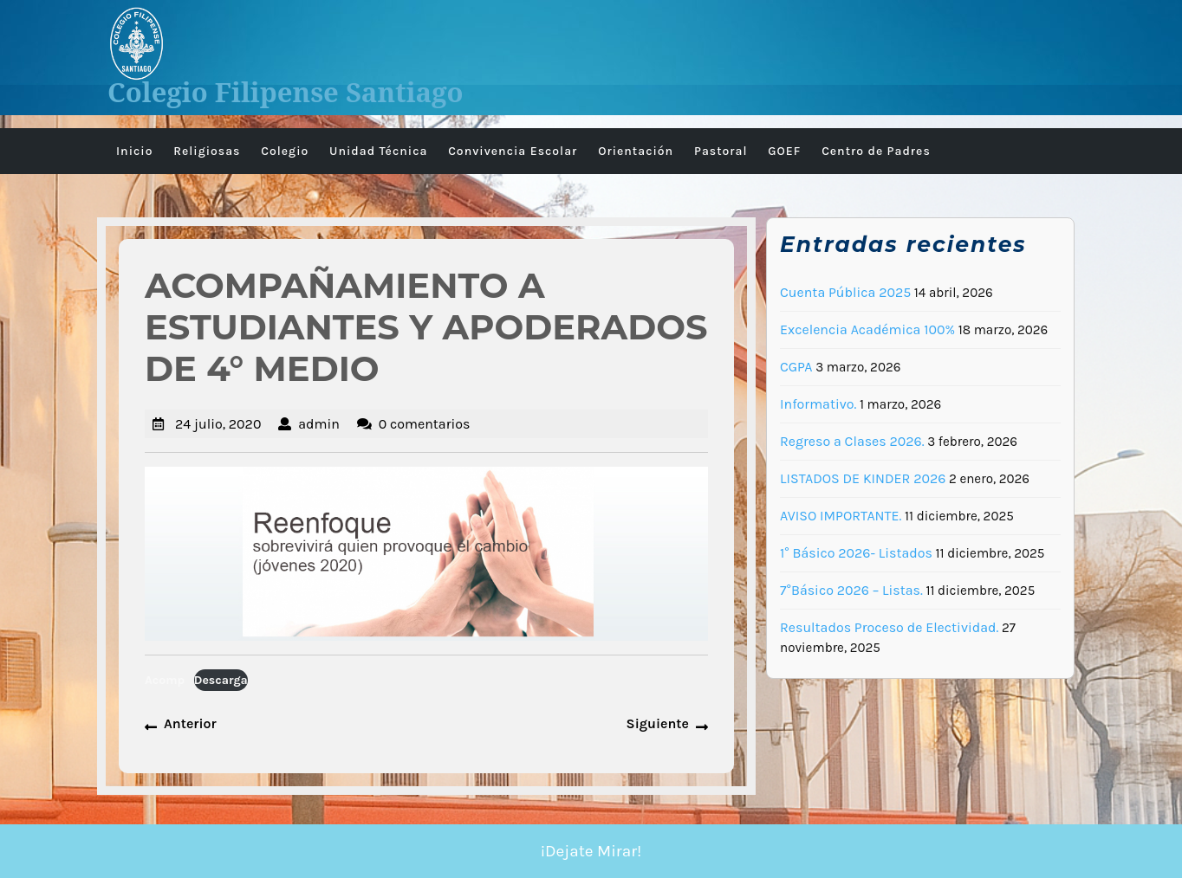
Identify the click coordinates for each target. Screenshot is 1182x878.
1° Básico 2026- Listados (856, 553)
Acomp (165, 680)
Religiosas (206, 151)
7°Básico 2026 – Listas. (851, 590)
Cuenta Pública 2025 (845, 292)
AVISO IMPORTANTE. (840, 515)
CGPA (796, 366)
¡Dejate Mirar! (591, 851)
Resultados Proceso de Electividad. (889, 627)
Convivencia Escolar (512, 151)
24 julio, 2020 (218, 424)
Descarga (221, 680)
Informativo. (818, 404)
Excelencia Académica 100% (867, 329)
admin (319, 424)
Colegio (284, 151)
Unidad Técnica (378, 151)
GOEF (784, 151)
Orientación (635, 151)
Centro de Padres (876, 151)
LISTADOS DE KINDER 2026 (862, 478)
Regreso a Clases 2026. (852, 441)
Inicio (134, 151)
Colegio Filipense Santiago (285, 92)
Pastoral (721, 151)
